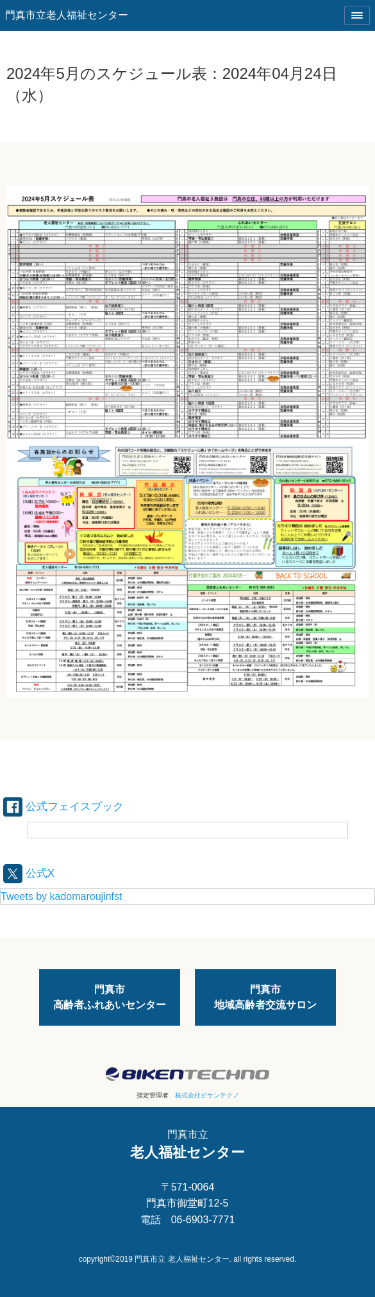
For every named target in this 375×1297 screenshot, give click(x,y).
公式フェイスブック (63, 807)
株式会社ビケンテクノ (207, 1095)
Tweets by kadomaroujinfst (61, 896)
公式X (28, 873)
